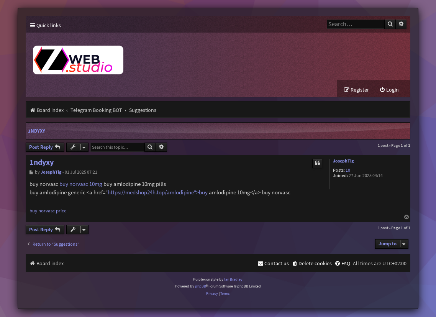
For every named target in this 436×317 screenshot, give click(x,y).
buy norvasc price (48, 211)
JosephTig (343, 161)
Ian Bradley (233, 279)
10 (348, 170)
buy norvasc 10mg (80, 184)
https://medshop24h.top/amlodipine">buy (158, 192)
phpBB (200, 286)
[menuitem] (389, 90)
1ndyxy (36, 131)
